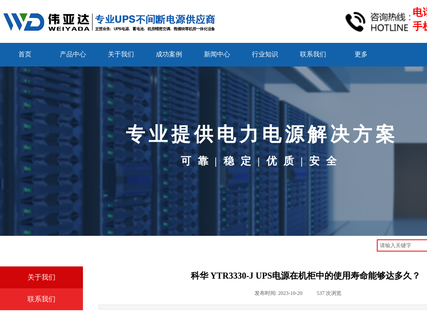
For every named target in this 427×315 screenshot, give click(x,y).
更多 (361, 54)
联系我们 (313, 54)
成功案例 (169, 54)
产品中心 (73, 54)
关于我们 (121, 54)
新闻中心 (217, 54)
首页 (24, 54)
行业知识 (265, 54)
